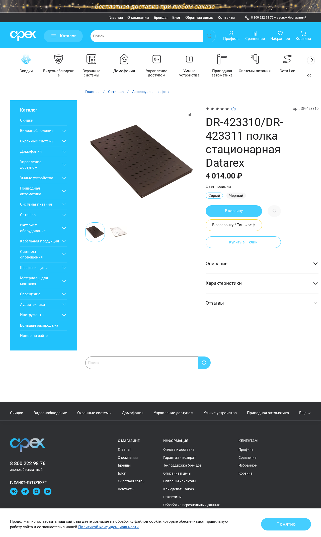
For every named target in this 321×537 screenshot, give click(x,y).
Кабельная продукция (39, 241)
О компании (138, 17)
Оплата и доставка (179, 450)
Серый (214, 196)
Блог (176, 17)
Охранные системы (93, 73)
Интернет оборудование (33, 228)
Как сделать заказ (178, 489)
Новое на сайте (34, 336)
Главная (116, 17)
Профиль (246, 450)
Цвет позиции (218, 187)
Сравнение (247, 458)
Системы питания (261, 71)
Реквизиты (172, 497)
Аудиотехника (32, 305)
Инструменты (32, 315)
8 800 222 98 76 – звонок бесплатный (275, 17)
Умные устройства (194, 73)
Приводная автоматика (227, 73)
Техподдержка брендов (182, 465)
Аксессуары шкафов (150, 92)
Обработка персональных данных (191, 505)
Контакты (226, 17)
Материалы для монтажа (34, 281)
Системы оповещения (31, 255)
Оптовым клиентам (179, 481)
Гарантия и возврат (179, 458)
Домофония (127, 71)
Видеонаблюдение (60, 73)
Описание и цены (177, 473)
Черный (236, 196)
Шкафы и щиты (34, 268)
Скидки (26, 71)
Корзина (245, 473)
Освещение (30, 294)
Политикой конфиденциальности (108, 527)
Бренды (161, 17)
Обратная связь (199, 17)
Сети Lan (294, 71)
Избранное (247, 465)
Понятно (286, 524)
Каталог (63, 36)
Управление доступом (160, 73)
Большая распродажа (39, 325)
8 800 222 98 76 (27, 463)
